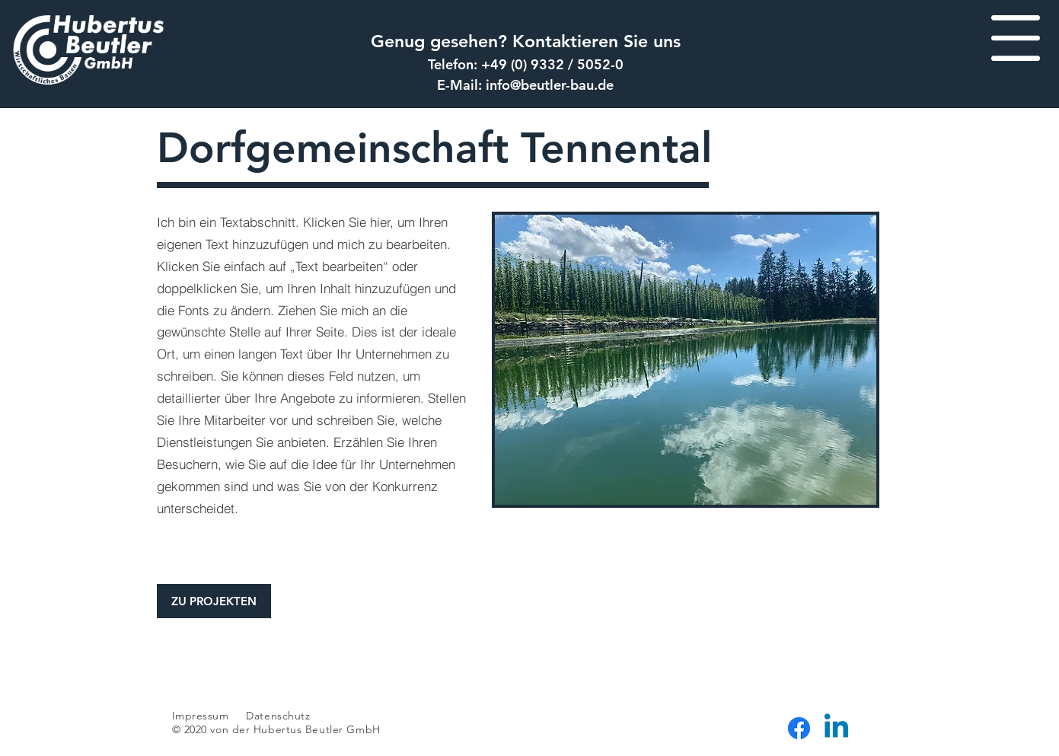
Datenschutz (280, 716)
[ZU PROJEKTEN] (214, 601)
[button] (1015, 38)
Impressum (200, 716)
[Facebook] (799, 728)
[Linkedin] (836, 728)
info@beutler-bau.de (550, 85)
